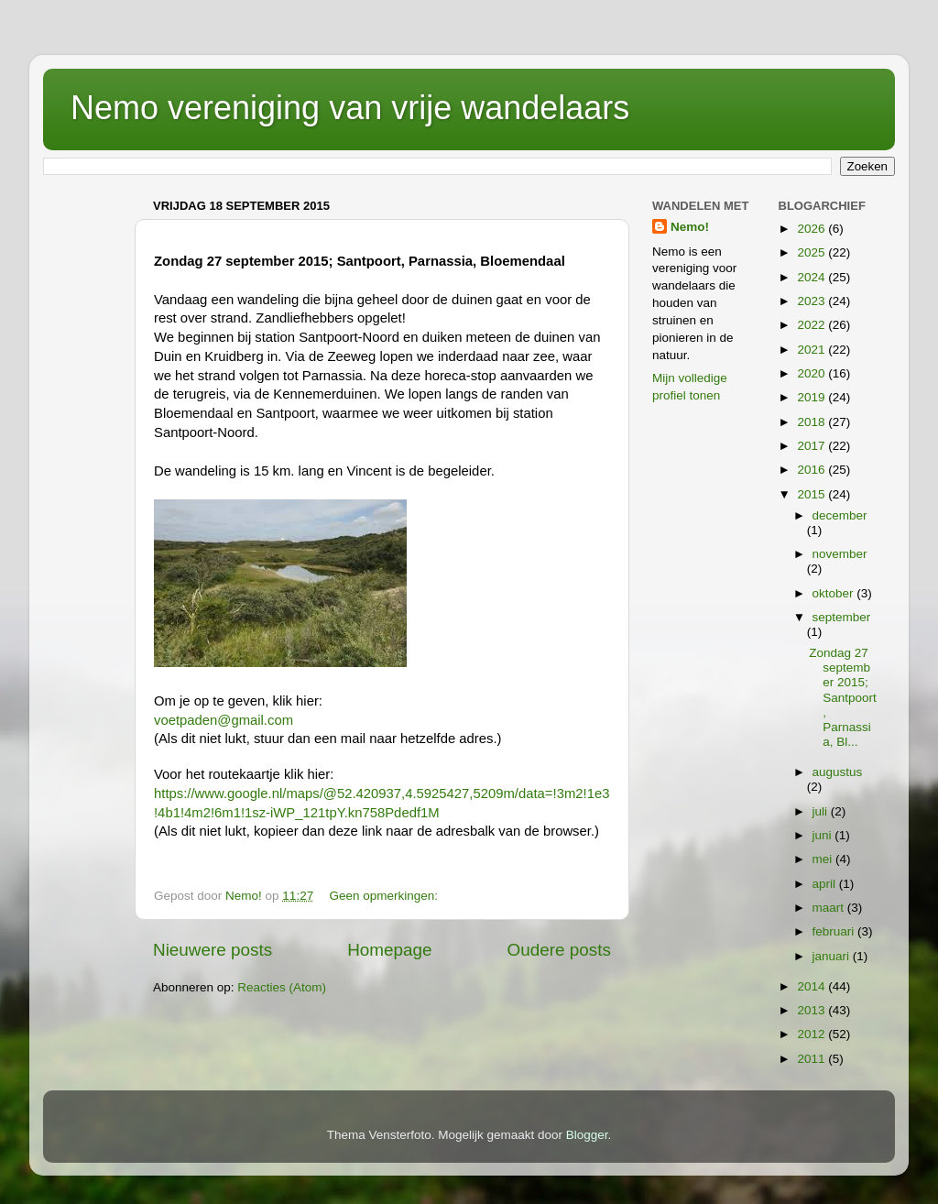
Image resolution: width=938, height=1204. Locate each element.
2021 (812, 349)
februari (835, 931)
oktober (835, 593)
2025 (812, 252)
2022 (812, 325)
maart (830, 907)
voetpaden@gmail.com (223, 720)
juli (822, 811)
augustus (838, 772)
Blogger (587, 1135)
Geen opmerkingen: (385, 896)
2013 (812, 1010)
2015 (812, 494)
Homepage (389, 949)
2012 (812, 1034)
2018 (812, 422)
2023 (812, 301)
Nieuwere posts (212, 949)
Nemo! (690, 227)
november (840, 554)
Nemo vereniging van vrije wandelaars (350, 107)
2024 (812, 277)
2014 (812, 986)
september (842, 617)
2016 (812, 469)
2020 (812, 373)
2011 (812, 1059)
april (826, 884)
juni (824, 835)
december (840, 515)
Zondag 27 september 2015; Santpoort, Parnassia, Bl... (843, 697)
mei (824, 859)
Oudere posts (559, 949)
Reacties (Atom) (281, 987)
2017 (812, 446)
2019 (812, 397)
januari (833, 956)
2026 (812, 228)
